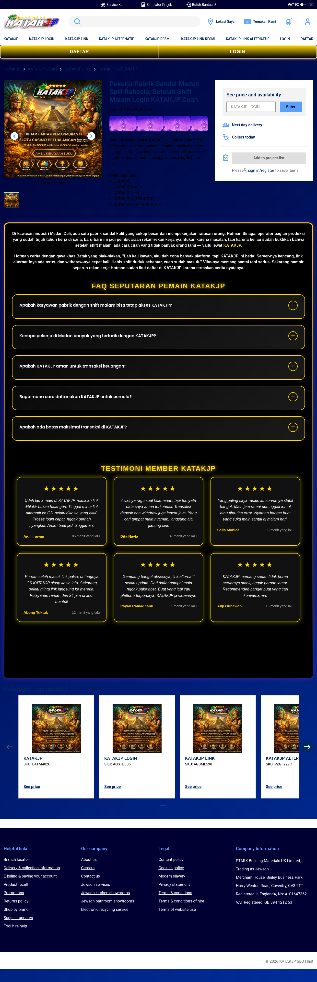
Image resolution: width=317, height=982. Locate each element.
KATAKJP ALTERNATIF (116, 39)
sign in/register (261, 170)
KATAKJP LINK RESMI (198, 39)
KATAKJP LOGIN (42, 39)
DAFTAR (307, 39)
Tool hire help (15, 938)
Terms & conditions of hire (181, 914)
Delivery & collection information (32, 880)
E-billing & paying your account (30, 889)
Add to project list (268, 158)
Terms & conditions (175, 905)
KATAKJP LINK (76, 39)
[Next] (307, 759)
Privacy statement (174, 897)
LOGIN (285, 39)
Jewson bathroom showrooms (107, 914)
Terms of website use (177, 922)
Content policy (171, 872)
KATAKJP (11, 39)
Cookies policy (171, 880)
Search (76, 21)
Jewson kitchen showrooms (105, 905)
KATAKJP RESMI (157, 39)
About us (89, 872)
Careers (87, 880)
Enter (290, 106)
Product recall (16, 897)
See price (31, 799)
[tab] (154, 818)
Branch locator (16, 872)
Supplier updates (18, 930)
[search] (134, 21)
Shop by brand (16, 922)
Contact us (90, 889)
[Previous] (10, 759)
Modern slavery (172, 889)
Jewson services (95, 897)
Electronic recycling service (104, 922)
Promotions (14, 905)
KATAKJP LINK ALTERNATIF (247, 39)
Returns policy (16, 914)
